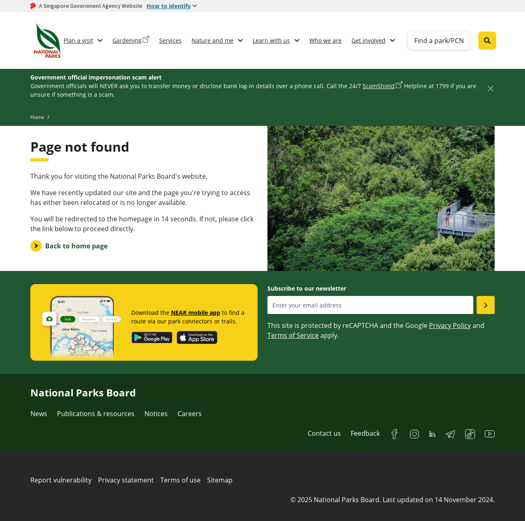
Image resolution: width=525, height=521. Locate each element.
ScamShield (379, 86)
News (38, 413)
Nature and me (212, 40)
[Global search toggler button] (487, 41)
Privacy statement (126, 480)
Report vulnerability (60, 480)
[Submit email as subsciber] (486, 305)
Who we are (325, 40)
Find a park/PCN (439, 40)
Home (37, 117)
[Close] (490, 88)
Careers (190, 413)
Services (170, 40)
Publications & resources (96, 413)
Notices (156, 413)
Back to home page (76, 245)
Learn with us (271, 40)
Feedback (365, 433)
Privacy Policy (450, 325)
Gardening (127, 40)
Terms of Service (293, 335)
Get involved (369, 40)
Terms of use (180, 480)
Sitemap (220, 480)
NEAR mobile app (195, 312)
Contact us (324, 433)
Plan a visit (78, 40)
